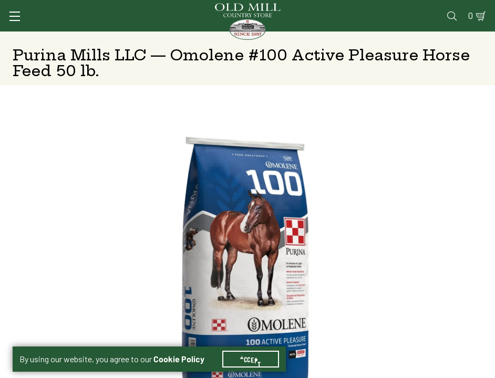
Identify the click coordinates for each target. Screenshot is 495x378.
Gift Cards (377, 8)
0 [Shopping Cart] (473, 8)
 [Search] (476, 39)
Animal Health (101, 39)
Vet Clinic (287, 8)
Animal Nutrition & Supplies (186, 39)
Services (244, 8)
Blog (450, 8)
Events (419, 8)
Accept (256, 346)
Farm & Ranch (433, 39)
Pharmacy (331, 8)
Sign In (89, 8)
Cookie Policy (185, 346)
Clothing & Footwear (363, 39)
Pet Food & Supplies (282, 39)
